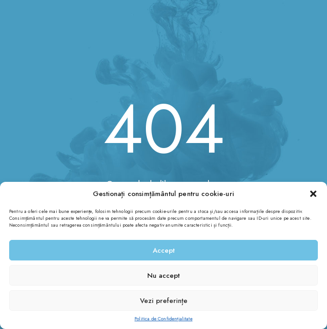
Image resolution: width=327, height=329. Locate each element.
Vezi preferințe (164, 301)
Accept (164, 250)
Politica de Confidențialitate (163, 318)
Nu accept (163, 276)
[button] (313, 193)
